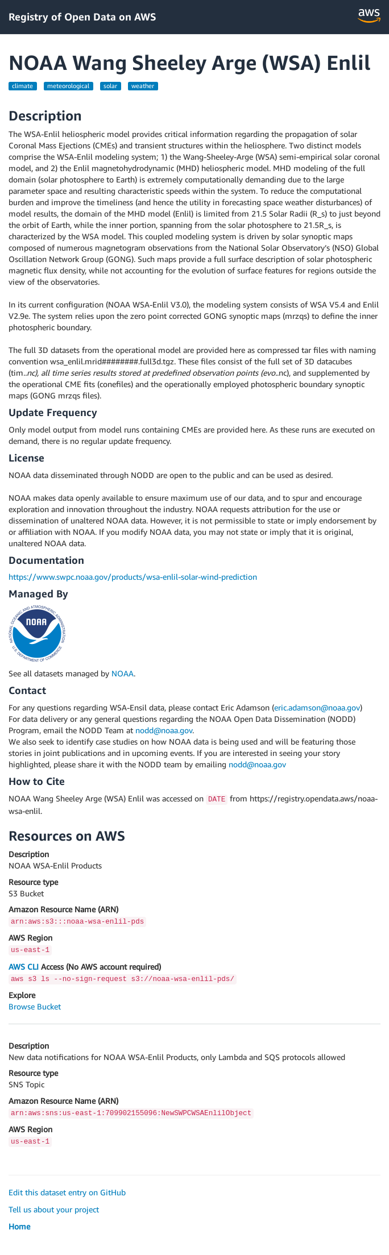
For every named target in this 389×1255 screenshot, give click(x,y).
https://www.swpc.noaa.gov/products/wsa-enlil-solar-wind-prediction (133, 576)
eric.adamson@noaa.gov (317, 707)
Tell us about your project (54, 1209)
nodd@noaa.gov (163, 730)
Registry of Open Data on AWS (82, 16)
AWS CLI (24, 966)
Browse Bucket (35, 1006)
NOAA (122, 673)
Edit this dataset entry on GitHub (67, 1192)
